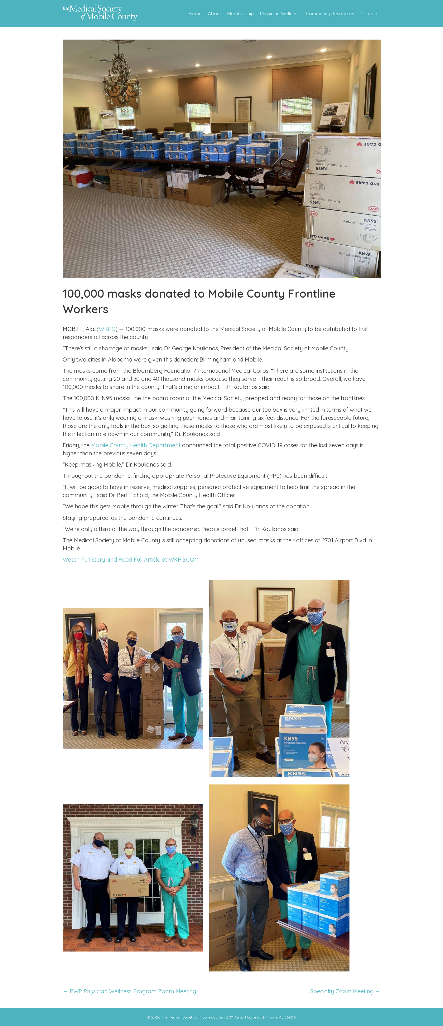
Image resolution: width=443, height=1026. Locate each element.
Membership (240, 14)
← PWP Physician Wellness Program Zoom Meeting (129, 991)
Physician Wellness (280, 14)
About (214, 14)
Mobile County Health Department (136, 445)
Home (195, 14)
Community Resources (330, 14)
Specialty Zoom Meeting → (345, 991)
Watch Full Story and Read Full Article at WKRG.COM (131, 559)
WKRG (107, 329)
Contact (369, 14)
